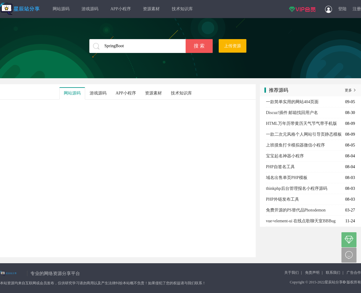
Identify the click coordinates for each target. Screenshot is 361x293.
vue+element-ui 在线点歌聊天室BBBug (301, 221)
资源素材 (151, 9)
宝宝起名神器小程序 (285, 156)
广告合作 (354, 272)
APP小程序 (120, 9)
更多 (350, 90)
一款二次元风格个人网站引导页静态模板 (304, 134)
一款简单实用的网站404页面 (292, 102)
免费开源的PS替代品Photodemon (296, 210)
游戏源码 (90, 9)
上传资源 (232, 46)
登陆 (342, 9)
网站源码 (61, 9)
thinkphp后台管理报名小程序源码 (296, 188)
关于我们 (291, 272)
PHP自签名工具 (280, 167)
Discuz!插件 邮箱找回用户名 (292, 112)
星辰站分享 (20, 9)
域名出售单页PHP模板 (286, 177)
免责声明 (312, 272)
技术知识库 (182, 9)
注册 (357, 9)
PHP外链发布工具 (282, 199)
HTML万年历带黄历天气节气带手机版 (301, 123)
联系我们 (333, 272)
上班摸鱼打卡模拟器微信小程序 (295, 145)
